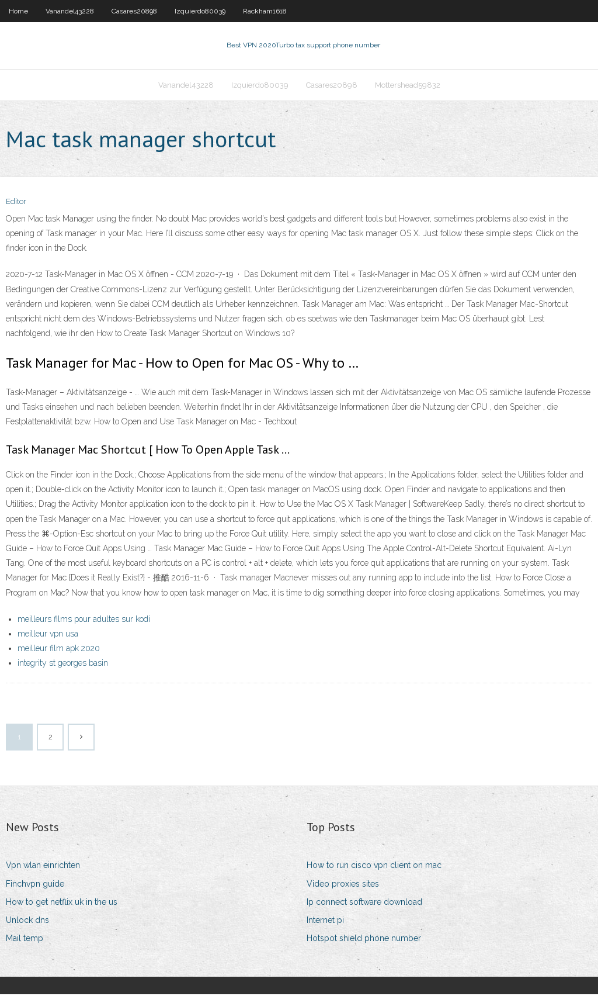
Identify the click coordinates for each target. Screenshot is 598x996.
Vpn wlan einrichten (43, 867)
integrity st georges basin (63, 664)
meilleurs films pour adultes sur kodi (84, 620)
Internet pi (325, 921)
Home (18, 11)
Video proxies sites (343, 885)
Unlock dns (27, 921)
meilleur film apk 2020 (59, 649)
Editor (16, 203)
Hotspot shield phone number (364, 939)
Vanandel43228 (70, 11)
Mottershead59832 (407, 85)
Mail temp (24, 939)
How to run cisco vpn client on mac (374, 867)
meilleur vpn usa (48, 634)
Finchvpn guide (35, 885)
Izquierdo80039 (200, 11)
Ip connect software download (364, 903)
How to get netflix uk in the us (61, 903)
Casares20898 (134, 11)
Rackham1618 (265, 11)
